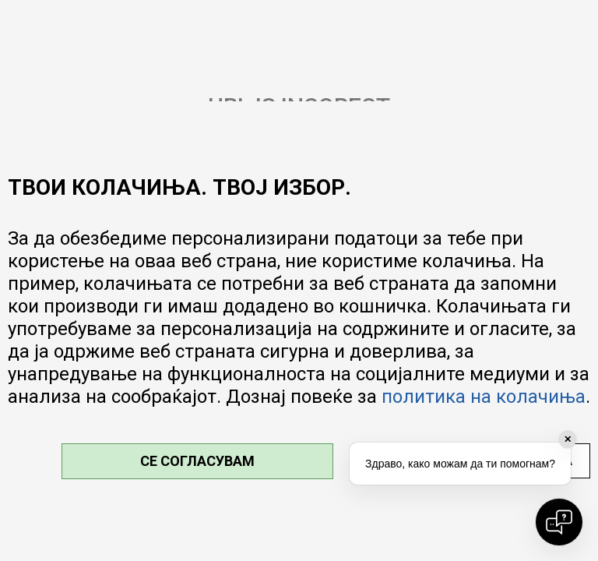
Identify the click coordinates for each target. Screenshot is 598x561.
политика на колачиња (484, 397)
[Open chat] (559, 522)
